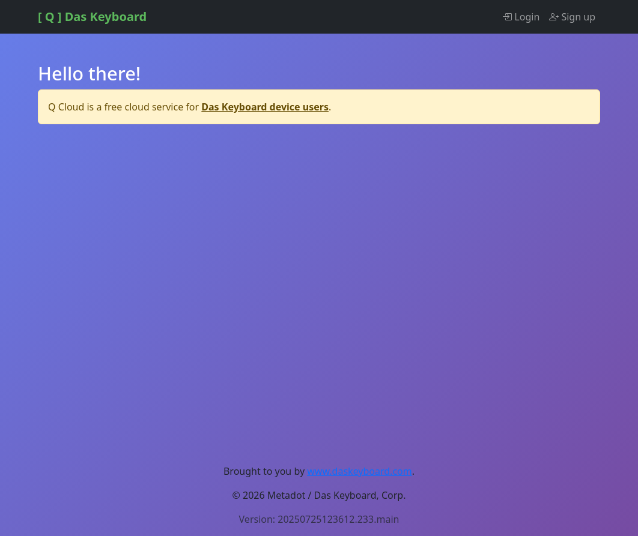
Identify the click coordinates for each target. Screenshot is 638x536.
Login (520, 16)
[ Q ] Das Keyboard (92, 16)
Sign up (572, 16)
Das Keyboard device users (265, 106)
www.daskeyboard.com (359, 471)
